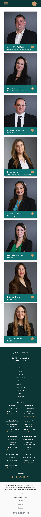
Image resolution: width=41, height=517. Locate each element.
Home (20, 371)
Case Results (20, 390)
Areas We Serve (20, 384)
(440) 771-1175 (20, 360)
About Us (20, 374)
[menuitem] (20, 501)
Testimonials (20, 387)
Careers (20, 381)
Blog (20, 393)
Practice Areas (20, 378)
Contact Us (20, 397)
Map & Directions (12, 414)
